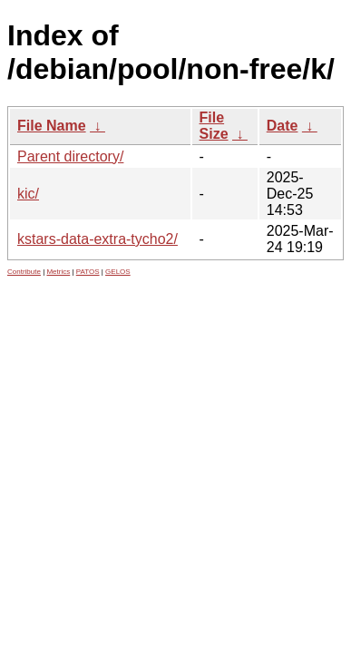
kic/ (28, 193)
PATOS (88, 272)
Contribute (24, 272)
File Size (214, 125)
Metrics (58, 272)
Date (282, 125)
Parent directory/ (70, 156)
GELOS (118, 272)
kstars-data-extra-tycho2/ (97, 239)
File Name (51, 125)
